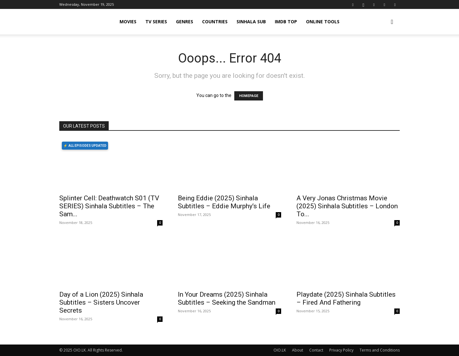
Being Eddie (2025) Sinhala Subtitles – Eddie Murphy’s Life (224, 202)
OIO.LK (279, 350)
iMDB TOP (286, 22)
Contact (316, 350)
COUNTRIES (215, 22)
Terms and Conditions (380, 350)
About (297, 350)
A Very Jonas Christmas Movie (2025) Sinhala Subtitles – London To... (347, 206)
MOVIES (128, 22)
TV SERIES (156, 22)
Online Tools (322, 22)
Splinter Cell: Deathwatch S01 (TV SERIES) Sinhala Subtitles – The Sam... (109, 206)
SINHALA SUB (251, 22)
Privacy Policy (341, 350)
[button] (392, 22)
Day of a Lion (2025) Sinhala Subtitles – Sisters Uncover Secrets (101, 302)
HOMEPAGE (248, 96)
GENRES (184, 22)
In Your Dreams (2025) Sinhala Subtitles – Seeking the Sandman (226, 298)
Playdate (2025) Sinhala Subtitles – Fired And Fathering (346, 298)
